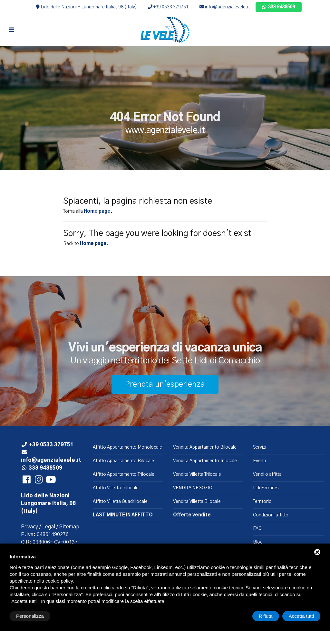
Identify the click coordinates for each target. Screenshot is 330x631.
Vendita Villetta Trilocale (197, 474)
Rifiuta (266, 616)
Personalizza (30, 616)
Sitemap (69, 526)
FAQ (257, 528)
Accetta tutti (301, 616)
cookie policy (59, 581)
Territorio (262, 501)
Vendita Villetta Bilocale (197, 501)
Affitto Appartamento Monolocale (127, 447)
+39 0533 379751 (168, 7)
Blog (258, 542)
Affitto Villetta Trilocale (116, 488)
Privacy (29, 526)
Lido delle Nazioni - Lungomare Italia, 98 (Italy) (86, 7)
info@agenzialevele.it (224, 7)
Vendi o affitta (267, 474)
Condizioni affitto (270, 515)
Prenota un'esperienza (165, 384)
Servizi (259, 447)
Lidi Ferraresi (266, 488)
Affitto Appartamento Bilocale (123, 461)
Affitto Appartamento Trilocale (123, 474)
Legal (48, 526)
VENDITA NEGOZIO (192, 488)
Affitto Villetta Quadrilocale (120, 501)
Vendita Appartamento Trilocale (205, 461)
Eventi (259, 461)
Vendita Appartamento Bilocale (205, 447)
